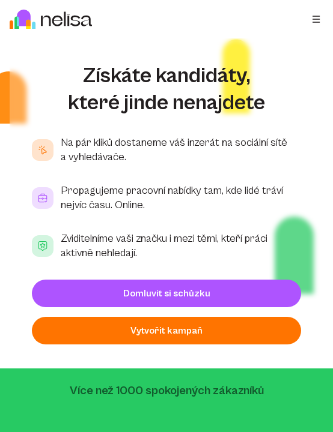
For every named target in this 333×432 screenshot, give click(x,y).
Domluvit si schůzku (166, 293)
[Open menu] (316, 19)
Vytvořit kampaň (166, 330)
